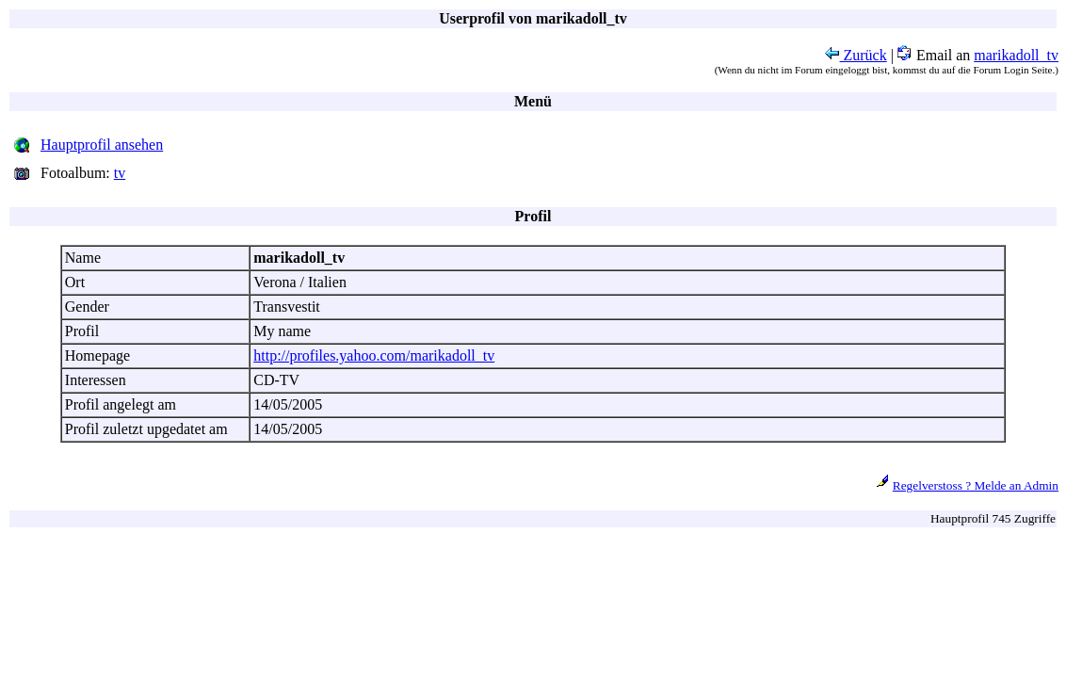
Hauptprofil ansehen (101, 145)
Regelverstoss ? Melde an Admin (975, 485)
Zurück (856, 55)
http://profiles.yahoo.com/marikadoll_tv (373, 355)
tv (119, 173)
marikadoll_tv (1016, 55)
